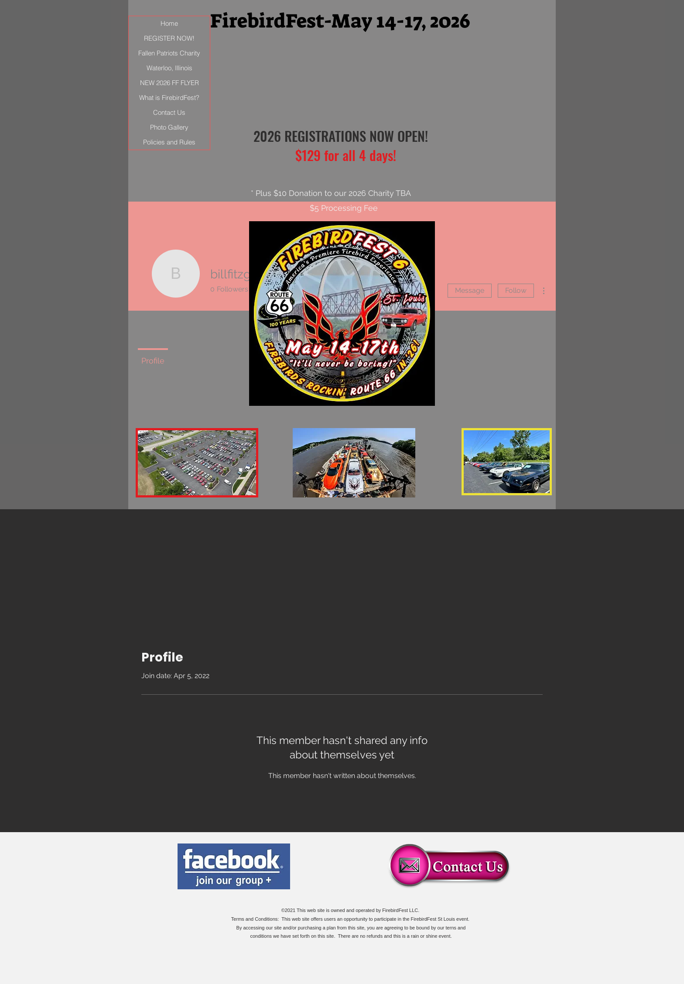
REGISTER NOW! (169, 38)
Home (169, 23)
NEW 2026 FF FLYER (169, 83)
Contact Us (169, 112)
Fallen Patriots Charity (169, 53)
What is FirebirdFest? (169, 97)
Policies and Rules (169, 142)
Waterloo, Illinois (169, 68)
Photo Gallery (169, 127)
